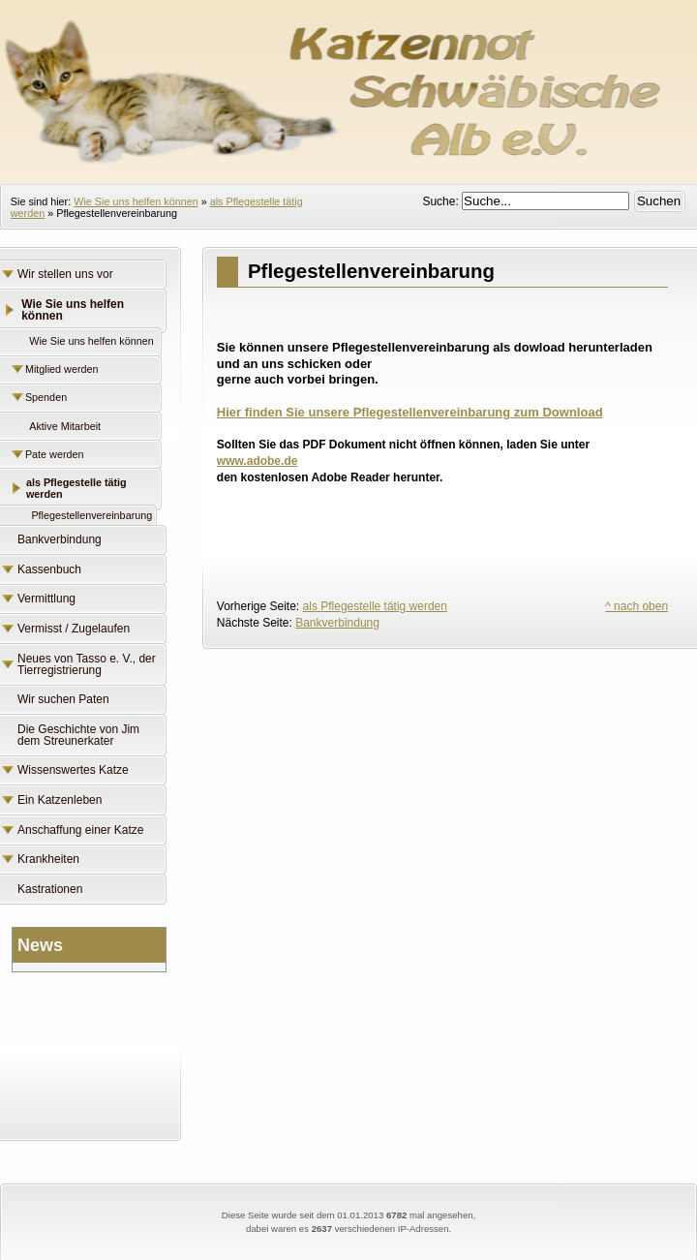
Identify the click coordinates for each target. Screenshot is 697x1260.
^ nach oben (636, 606)
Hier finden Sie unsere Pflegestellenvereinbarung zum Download (410, 412)
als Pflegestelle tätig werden (375, 606)
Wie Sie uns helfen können (135, 201)
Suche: (442, 201)
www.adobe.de (257, 461)
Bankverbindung (337, 623)
